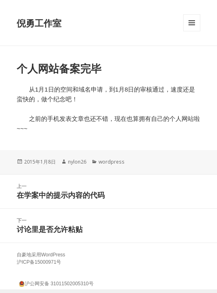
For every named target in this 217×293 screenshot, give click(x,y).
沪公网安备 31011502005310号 (56, 283)
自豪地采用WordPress (41, 255)
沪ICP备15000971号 (39, 262)
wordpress (112, 161)
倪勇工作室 (39, 23)
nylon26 (77, 161)
